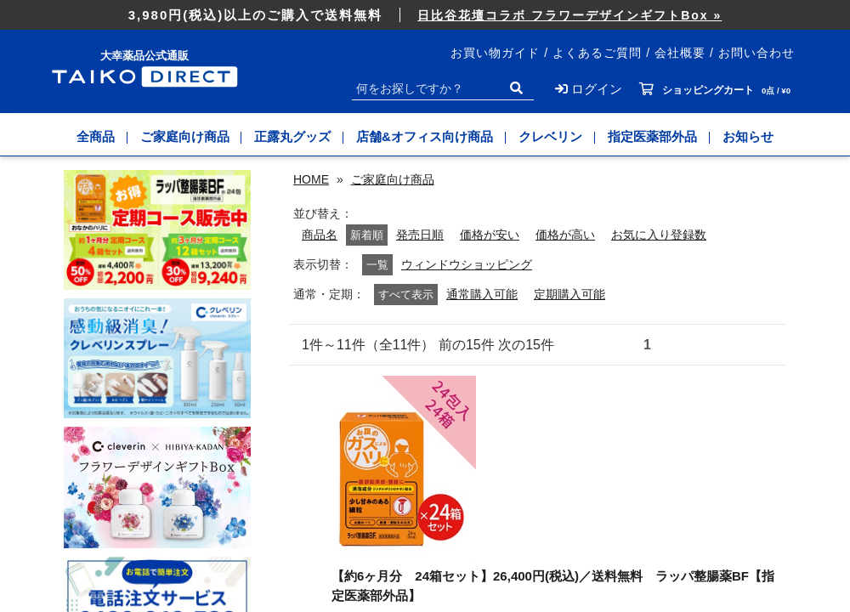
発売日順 (420, 235)
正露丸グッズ (293, 136)
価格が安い (489, 235)
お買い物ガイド (495, 53)
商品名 (319, 235)
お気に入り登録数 (658, 235)
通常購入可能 (482, 294)
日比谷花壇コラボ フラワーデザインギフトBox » (569, 15)
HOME (311, 179)
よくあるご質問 (597, 53)
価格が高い (565, 235)
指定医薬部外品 (652, 136)
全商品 (95, 136)
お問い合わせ (756, 53)
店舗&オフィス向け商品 (425, 136)
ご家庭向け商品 (185, 136)
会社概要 (680, 53)
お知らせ (748, 136)
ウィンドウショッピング (466, 264)
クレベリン (550, 136)
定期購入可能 (569, 294)
